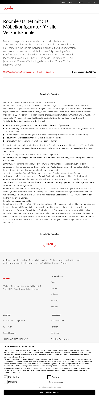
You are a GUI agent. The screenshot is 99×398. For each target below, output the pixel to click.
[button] (55, 382)
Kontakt (54, 306)
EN (89, 2)
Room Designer (9, 333)
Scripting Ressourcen (60, 339)
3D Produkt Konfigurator (14, 320)
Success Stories (57, 320)
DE (94, 2)
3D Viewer (7, 326)
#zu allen (50, 72)
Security (54, 300)
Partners (55, 326)
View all (49, 243)
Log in (80, 2)
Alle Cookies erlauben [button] (49, 392)
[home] (8, 8)
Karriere (54, 288)
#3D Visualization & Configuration (18, 72)
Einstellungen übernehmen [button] (49, 387)
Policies (54, 294)
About (53, 282)
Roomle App (67, 2)
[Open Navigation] (91, 8)
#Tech (39, 72)
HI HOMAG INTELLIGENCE (15, 339)
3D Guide (55, 333)
